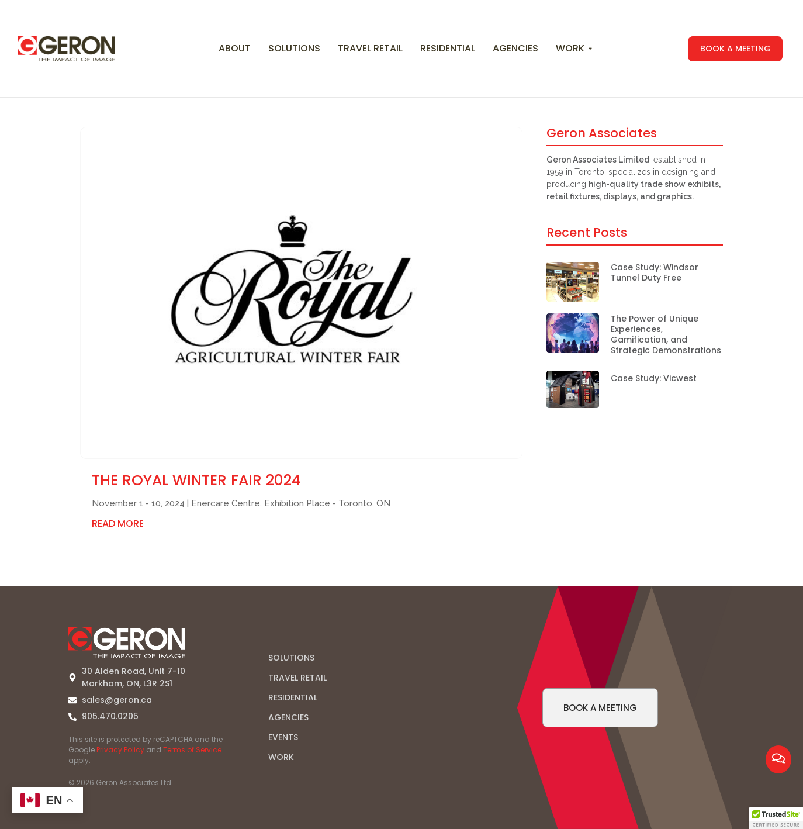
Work (571, 48)
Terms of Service (192, 750)
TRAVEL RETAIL (297, 677)
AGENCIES (288, 717)
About (235, 48)
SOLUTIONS (291, 658)
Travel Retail (370, 48)
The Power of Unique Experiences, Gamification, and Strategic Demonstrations (666, 334)
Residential (447, 48)
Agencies (515, 48)
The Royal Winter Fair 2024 (196, 480)
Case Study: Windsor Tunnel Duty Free (654, 272)
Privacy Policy (120, 750)
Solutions (294, 48)
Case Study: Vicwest (654, 378)
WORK (281, 757)
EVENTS (283, 737)
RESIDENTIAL (292, 697)
